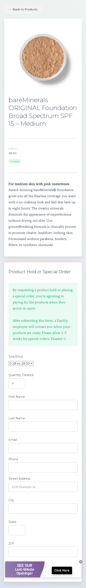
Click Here (62, 570)
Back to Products (23, 9)
